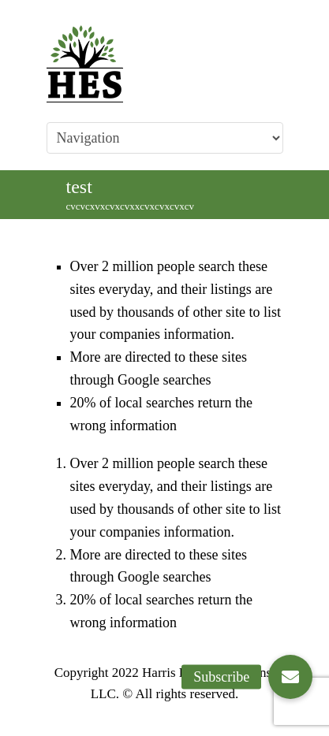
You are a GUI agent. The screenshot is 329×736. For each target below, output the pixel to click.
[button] (290, 677)
